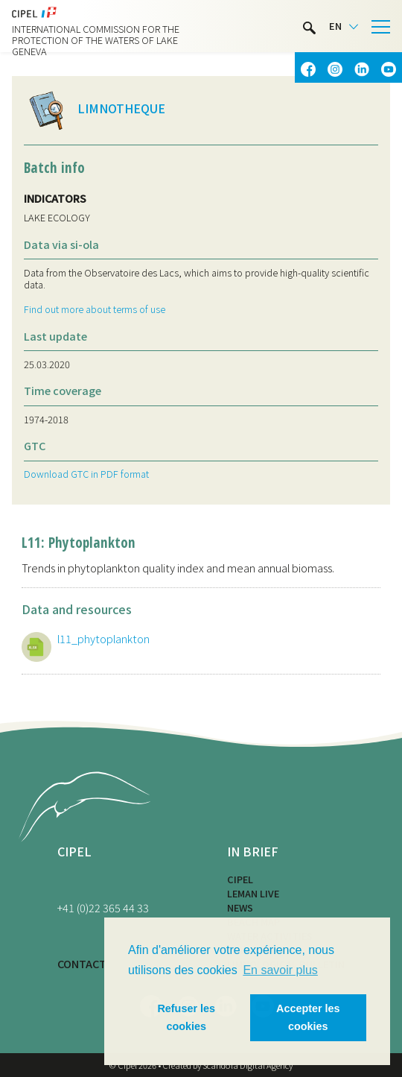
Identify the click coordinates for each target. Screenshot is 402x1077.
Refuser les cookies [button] (186, 1017)
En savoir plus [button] (280, 970)
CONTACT (81, 963)
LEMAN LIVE (253, 893)
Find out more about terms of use (94, 309)
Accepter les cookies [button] (308, 1017)
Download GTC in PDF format (86, 474)
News (240, 907)
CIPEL (240, 879)
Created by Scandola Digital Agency (227, 1065)
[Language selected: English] (344, 26)
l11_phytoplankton (103, 638)
